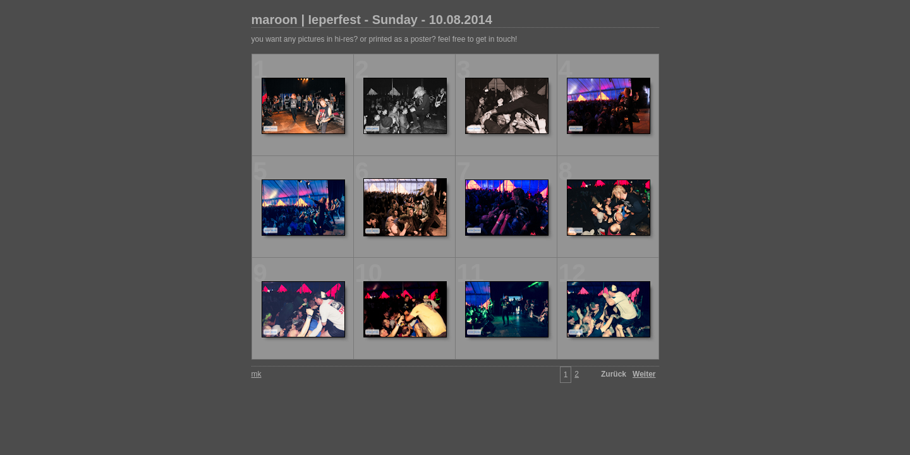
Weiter (644, 374)
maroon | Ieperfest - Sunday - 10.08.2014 (372, 20)
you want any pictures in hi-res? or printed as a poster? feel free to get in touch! (385, 39)
